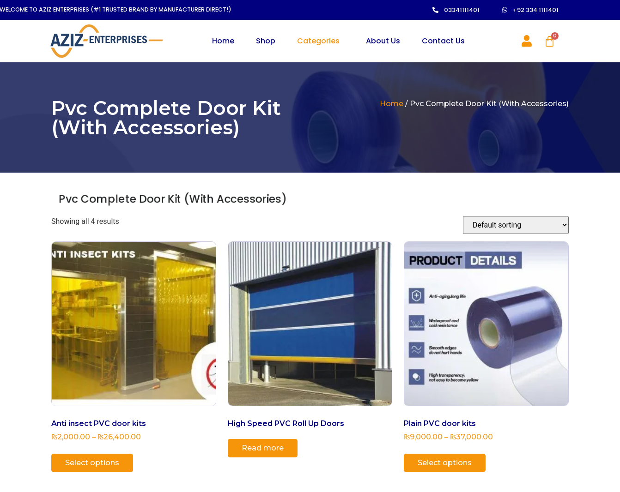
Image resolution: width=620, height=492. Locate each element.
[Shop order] (516, 225)
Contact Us (443, 41)
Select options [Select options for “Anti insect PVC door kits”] (92, 463)
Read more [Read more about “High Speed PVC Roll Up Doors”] (263, 448)
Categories (318, 41)
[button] (476, 10)
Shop (265, 41)
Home (223, 41)
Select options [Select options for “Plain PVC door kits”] (445, 463)
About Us (383, 41)
